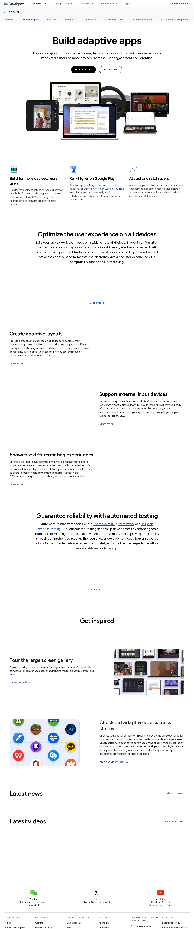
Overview (9, 19)
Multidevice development (174, 19)
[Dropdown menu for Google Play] (118, 3)
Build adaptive (83, 69)
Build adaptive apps (97, 40)
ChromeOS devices (142, 19)
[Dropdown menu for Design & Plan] (73, 3)
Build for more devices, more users (34, 181)
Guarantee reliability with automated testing (97, 515)
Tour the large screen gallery (41, 660)
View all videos (174, 821)
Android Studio (180, 3)
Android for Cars (114, 19)
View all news (175, 793)
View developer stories (113, 761)
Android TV (91, 19)
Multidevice (12, 12)
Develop (84, 3)
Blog (131, 3)
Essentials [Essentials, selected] (37, 3)
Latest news (26, 793)
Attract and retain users (149, 178)
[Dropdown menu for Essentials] (47, 3)
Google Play (107, 3)
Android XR (70, 19)
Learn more (97, 302)
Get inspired (111, 69)
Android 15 (104, 922)
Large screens (74, 922)
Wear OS (51, 19)
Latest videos (28, 821)
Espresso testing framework (113, 524)
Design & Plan (62, 3)
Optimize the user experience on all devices (97, 234)
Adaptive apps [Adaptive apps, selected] (30, 19)
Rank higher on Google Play (92, 178)
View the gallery (20, 682)
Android (8, 922)
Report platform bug (172, 922)
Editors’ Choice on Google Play (101, 188)
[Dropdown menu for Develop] (93, 3)
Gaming (39, 922)
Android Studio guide (140, 925)
